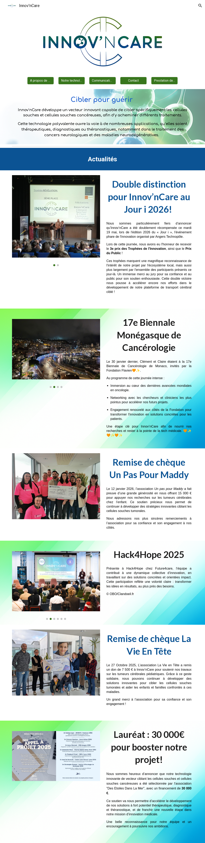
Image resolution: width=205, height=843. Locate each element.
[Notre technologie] (71, 80)
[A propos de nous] (40, 80)
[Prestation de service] (164, 80)
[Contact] (133, 80)
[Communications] (102, 80)
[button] (200, 5)
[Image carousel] (56, 220)
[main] (102, 117)
